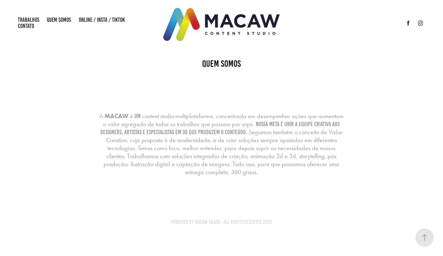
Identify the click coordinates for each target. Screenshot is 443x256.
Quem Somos (59, 20)
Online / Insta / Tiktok (102, 20)
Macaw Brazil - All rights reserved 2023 (233, 222)
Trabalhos (28, 20)
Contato (26, 26)
